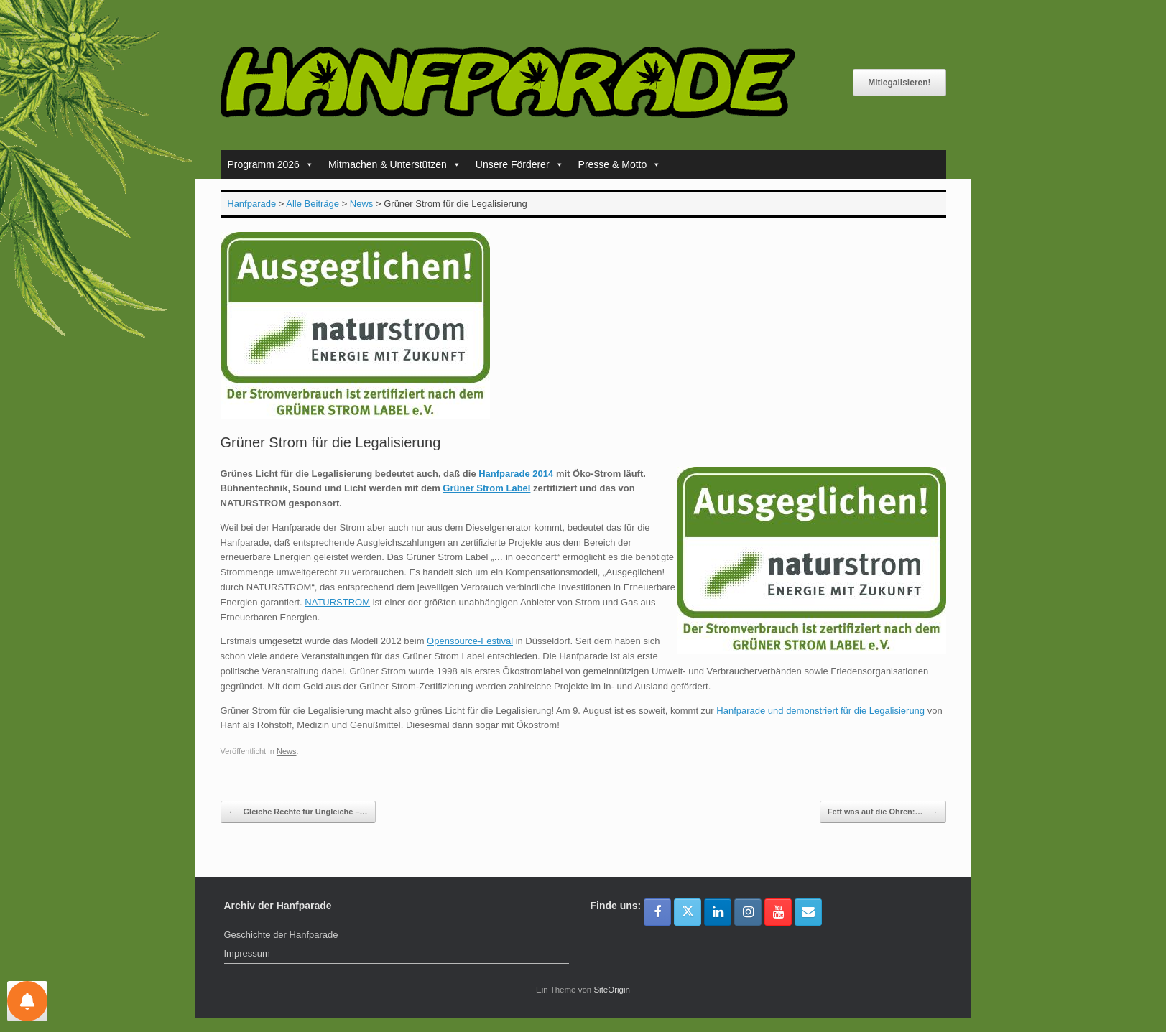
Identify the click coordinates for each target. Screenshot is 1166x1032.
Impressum (247, 953)
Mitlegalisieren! (899, 83)
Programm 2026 (271, 164)
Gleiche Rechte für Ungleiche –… (298, 812)
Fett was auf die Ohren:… (883, 812)
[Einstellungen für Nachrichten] (27, 1001)
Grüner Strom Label (486, 488)
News (287, 751)
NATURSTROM (337, 602)
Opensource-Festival (470, 641)
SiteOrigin (611, 989)
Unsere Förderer (520, 164)
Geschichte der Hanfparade (281, 934)
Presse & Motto (620, 164)
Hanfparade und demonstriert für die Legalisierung (820, 710)
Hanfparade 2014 (515, 473)
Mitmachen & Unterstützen (394, 164)
